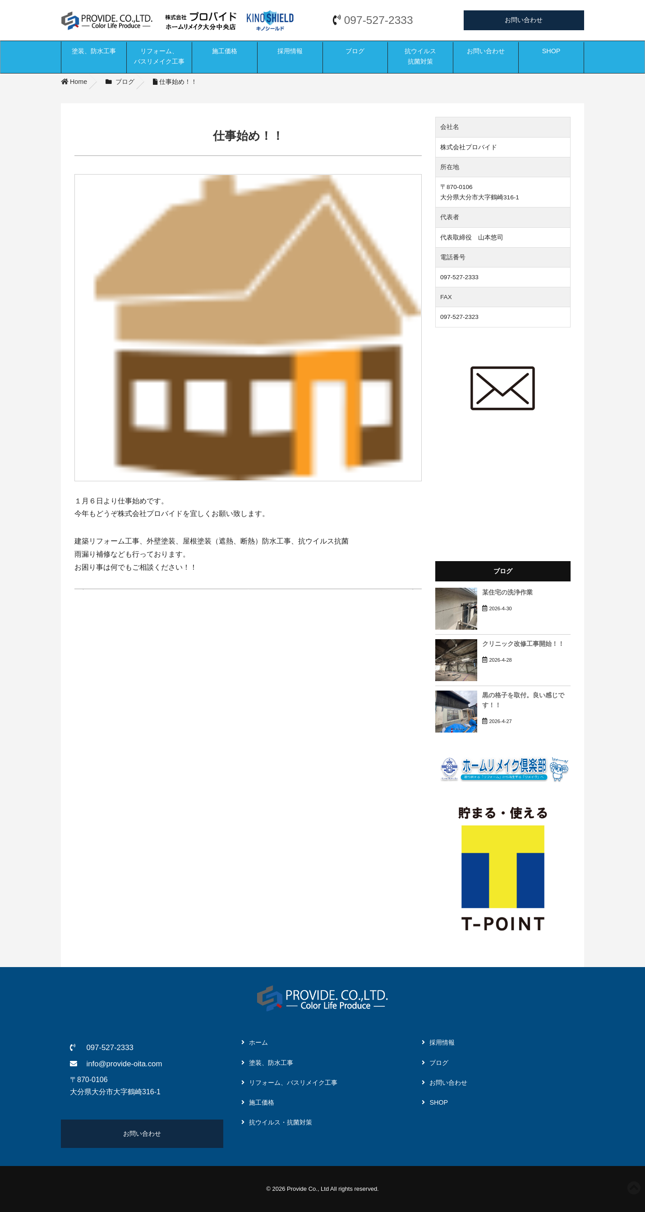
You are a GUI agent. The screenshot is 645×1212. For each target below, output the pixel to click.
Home (74, 81)
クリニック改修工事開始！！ (523, 644)
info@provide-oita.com (124, 1064)
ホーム (258, 1042)
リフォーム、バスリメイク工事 (159, 56)
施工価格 (224, 51)
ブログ (355, 51)
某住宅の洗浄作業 (507, 592)
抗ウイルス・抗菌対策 (280, 1122)
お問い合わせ (524, 19)
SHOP (551, 51)
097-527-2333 (378, 20)
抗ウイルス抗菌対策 (420, 56)
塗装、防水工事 (94, 51)
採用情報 (290, 51)
